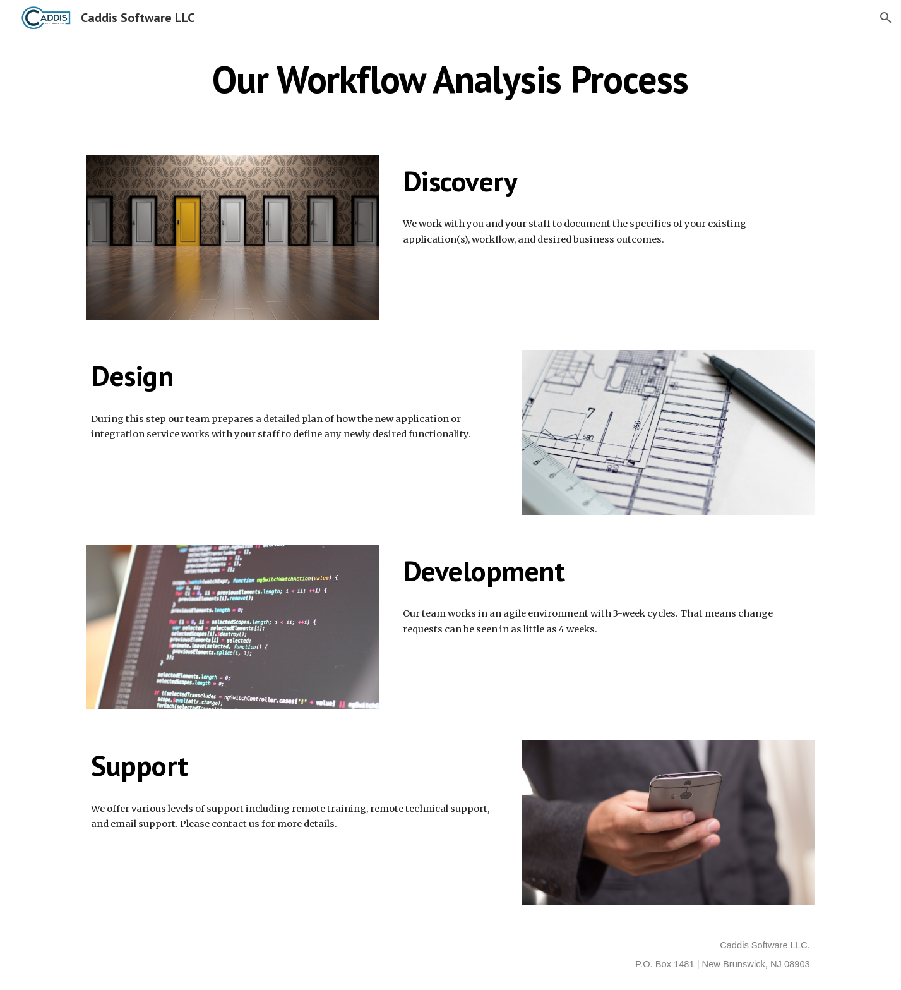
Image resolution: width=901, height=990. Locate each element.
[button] (886, 18)
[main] (450, 79)
